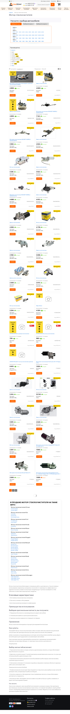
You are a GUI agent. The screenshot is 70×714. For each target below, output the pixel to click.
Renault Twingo (14, 554)
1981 (17, 41)
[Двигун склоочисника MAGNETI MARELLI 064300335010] (48, 133)
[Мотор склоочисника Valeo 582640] (48, 386)
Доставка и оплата (45, 1)
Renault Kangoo (14, 550)
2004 (26, 35)
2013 (23, 32)
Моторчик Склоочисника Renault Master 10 (20, 476)
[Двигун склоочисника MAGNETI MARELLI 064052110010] (21, 217)
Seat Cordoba (14, 558)
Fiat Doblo (13, 518)
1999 (42, 38)
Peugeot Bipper (14, 543)
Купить (13, 95)
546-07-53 (28, 5)
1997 (36, 38)
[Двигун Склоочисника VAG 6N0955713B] (21, 105)
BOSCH (13, 50)
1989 (42, 41)
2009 (42, 35)
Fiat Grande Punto (15, 521)
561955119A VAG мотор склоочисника (45, 336)
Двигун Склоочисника (41, 83)
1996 (33, 38)
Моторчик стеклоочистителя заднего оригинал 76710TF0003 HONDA (21, 84)
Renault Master (14, 551)
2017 (36, 32)
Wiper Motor (39, 308)
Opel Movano (14, 539)
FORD (14, 54)
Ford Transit (13, 526)
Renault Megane (14, 553)
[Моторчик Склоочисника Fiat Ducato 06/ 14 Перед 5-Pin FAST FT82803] (48, 358)
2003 (23, 35)
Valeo (13, 65)
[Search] (53, 4)
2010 (14, 32)
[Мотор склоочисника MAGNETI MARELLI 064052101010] (21, 301)
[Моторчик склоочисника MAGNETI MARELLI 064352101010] (48, 105)
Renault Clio (13, 548)
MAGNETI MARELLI (15, 58)
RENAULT (14, 62)
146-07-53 (28, 3)
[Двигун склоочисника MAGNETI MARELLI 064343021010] (48, 161)
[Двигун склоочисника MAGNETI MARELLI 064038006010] (48, 189)
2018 (39, 32)
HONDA (14, 56)
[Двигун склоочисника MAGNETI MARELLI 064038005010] (21, 245)
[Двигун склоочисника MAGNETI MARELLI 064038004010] (48, 414)
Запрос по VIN (30, 710)
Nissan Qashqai (14, 534)
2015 (30, 32)
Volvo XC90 (14, 577)
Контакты (53, 1)
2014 (26, 32)
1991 (17, 38)
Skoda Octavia (14, 563)
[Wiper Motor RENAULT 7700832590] (48, 301)
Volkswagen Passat (15, 582)
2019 (42, 32)
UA (10, 1)
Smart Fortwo (14, 572)
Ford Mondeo (14, 525)
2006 (33, 35)
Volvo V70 (13, 575)
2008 (39, 35)
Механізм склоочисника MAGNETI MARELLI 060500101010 (20, 197)
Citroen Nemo (14, 514)
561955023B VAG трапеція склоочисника (19, 336)
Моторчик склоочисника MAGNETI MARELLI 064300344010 (20, 141)
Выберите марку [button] (28, 24)
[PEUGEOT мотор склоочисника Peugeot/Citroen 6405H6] (21, 358)
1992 (20, 38)
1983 (23, 41)
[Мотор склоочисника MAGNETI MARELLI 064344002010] (48, 273)
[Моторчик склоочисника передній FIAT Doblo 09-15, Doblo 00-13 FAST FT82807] (48, 442)
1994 (26, 38)
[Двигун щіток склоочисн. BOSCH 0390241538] (21, 273)
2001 (17, 35)
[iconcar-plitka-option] (58, 69)
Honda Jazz (13, 530)
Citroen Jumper (14, 513)
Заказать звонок (31, 708)
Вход (59, 1)
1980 (14, 41)
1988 (39, 41)
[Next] (16, 494)
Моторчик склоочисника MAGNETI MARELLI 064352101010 (46, 112)
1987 (36, 41)
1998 (39, 38)
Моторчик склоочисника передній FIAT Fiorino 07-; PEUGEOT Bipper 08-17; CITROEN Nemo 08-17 (47, 477)
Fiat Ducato (13, 519)
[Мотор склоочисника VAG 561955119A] (48, 329)
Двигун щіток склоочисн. (16, 280)
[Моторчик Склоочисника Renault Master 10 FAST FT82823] (21, 470)
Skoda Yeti (13, 568)
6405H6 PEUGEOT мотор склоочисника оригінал (21, 364)
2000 (14, 35)
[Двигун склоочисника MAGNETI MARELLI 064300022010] (21, 414)
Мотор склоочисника (15, 168)
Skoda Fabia (13, 562)
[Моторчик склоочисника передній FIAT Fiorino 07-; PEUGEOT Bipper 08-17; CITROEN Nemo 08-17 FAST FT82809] (48, 470)
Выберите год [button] (16, 24)
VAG (13, 63)
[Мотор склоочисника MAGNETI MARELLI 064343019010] (21, 161)
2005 (30, 35)
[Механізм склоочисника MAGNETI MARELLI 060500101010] (21, 189)
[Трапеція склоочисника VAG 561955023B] (21, 329)
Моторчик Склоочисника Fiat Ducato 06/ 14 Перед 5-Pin (46, 365)
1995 (30, 38)
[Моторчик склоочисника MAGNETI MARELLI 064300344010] (21, 133)
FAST (12, 52)
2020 (14, 29)
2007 (36, 35)
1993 (23, 38)
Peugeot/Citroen (16, 60)
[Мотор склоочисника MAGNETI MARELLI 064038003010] (48, 217)
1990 (14, 38)
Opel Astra (13, 538)
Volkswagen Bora (15, 581)
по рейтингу (20, 69)
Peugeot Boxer (14, 544)
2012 (20, 32)
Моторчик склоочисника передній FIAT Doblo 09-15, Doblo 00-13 (48, 449)
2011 (17, 32)
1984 (26, 41)
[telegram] (10, 711)
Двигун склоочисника (41, 140)
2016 (33, 32)
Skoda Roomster (15, 565)
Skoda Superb (14, 566)
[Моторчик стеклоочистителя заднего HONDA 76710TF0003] (21, 77)
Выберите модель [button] (42, 24)
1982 (20, 41)
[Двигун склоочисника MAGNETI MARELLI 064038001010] (21, 386)
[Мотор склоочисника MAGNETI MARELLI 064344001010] (21, 442)
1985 (30, 41)
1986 (33, 41)
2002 (20, 35)
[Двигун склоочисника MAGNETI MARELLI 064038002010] (48, 245)
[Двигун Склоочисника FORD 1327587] (48, 77)
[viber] (12, 711)
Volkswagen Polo (15, 584)
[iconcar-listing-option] (60, 69)
